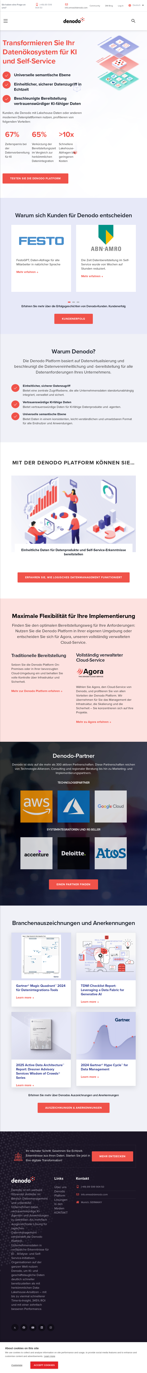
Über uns (60, 1187)
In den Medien (59, 1206)
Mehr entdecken (112, 1156)
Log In (121, 5)
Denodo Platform (59, 1193)
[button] (69, 302)
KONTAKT (61, 1212)
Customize (16, 1365)
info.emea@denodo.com (76, 7)
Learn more (49, 1356)
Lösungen (60, 1200)
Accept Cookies (44, 1365)
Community (95, 5)
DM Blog (109, 5)
